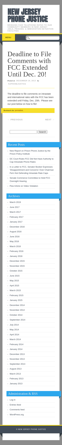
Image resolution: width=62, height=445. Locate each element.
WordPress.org (17, 414)
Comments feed (17, 409)
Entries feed (15, 405)
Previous (15, 119)
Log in (12, 400)
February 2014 (16, 344)
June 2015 (15, 276)
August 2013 (16, 369)
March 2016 (15, 246)
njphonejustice (17, 84)
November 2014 (17, 310)
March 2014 (15, 339)
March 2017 (15, 212)
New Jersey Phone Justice (27, 15)
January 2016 (16, 256)
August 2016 (16, 231)
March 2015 (15, 290)
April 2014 (14, 334)
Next (49, 119)
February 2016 (16, 251)
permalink (19, 110)
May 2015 (14, 280)
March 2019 (15, 202)
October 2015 (16, 271)
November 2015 (17, 266)
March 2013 (15, 374)
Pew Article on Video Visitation (24, 186)
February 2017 (16, 217)
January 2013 (16, 383)
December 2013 (17, 354)
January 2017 (16, 222)
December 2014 (17, 305)
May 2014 (14, 329)
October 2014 (16, 315)
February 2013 (16, 378)
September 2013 (17, 364)
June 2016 (15, 236)
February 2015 (16, 295)
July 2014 (14, 325)
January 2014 (16, 349)
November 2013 (17, 359)
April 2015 (14, 285)
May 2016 (14, 241)
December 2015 (17, 261)
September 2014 (17, 320)
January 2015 (16, 300)
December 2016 (17, 227)
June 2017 (15, 207)
